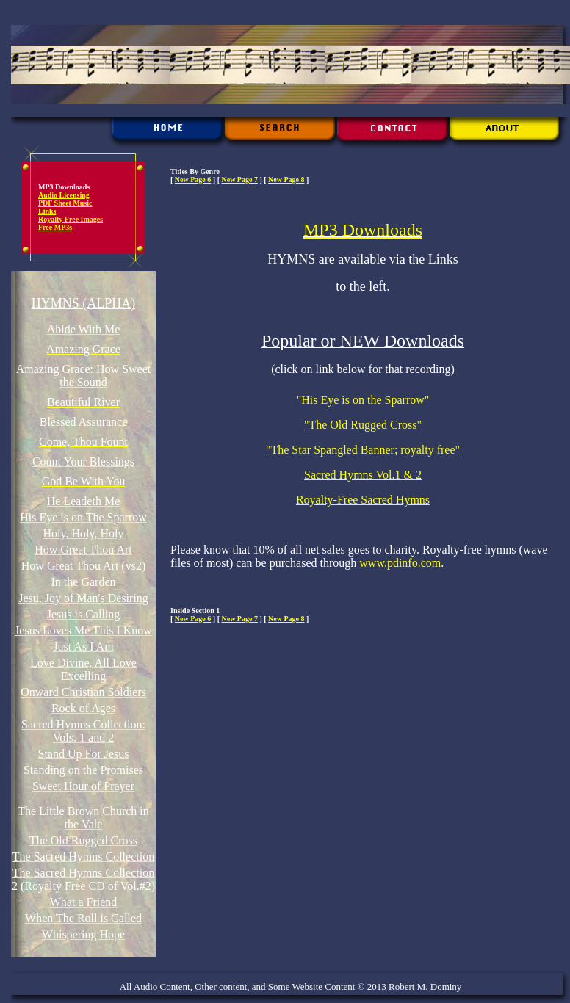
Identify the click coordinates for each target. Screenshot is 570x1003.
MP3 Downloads (362, 229)
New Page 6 (193, 179)
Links (47, 211)
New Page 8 (286, 179)
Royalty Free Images (70, 219)
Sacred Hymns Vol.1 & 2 (363, 474)
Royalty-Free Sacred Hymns (363, 499)
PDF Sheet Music (65, 203)
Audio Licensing (64, 195)
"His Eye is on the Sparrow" (363, 400)
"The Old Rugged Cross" (363, 425)
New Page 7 (239, 179)
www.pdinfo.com (400, 563)
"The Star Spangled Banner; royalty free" (363, 449)
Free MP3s (55, 227)
